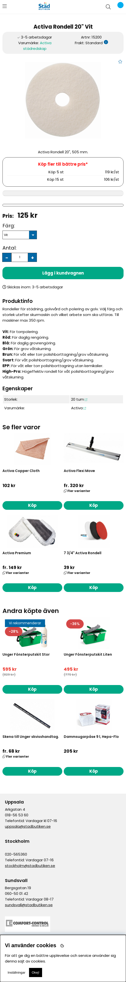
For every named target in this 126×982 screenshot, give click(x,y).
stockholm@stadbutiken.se (30, 865)
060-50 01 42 (16, 893)
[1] (63, 100)
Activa (77, 408)
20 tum (77, 399)
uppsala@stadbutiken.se (28, 826)
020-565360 (16, 854)
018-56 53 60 (16, 815)
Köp (93, 505)
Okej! (35, 972)
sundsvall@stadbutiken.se (29, 904)
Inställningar (16, 972)
